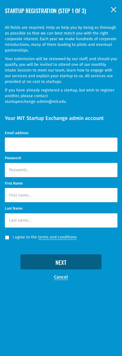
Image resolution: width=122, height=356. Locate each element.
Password (13, 158)
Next (61, 263)
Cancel (61, 277)
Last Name (13, 208)
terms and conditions (57, 237)
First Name (14, 183)
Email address (16, 133)
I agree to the (45, 237)
